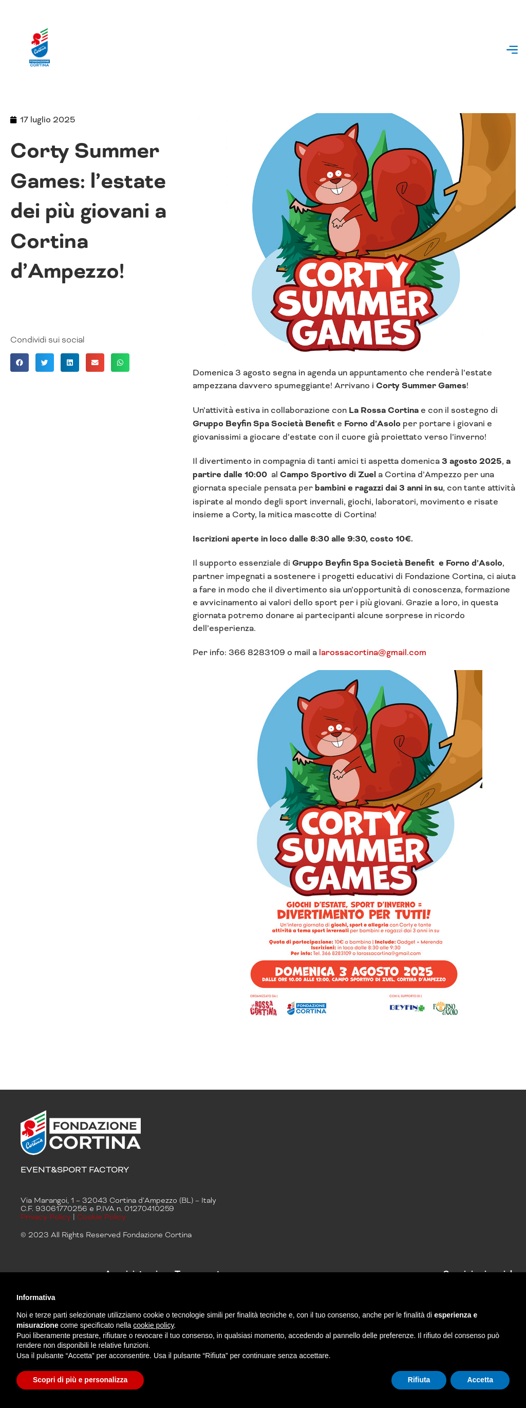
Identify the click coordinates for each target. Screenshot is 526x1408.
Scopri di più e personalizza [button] (80, 1380)
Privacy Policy (46, 1216)
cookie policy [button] (153, 1325)
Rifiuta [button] (419, 1380)
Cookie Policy (101, 1216)
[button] (512, 51)
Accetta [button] (480, 1380)
